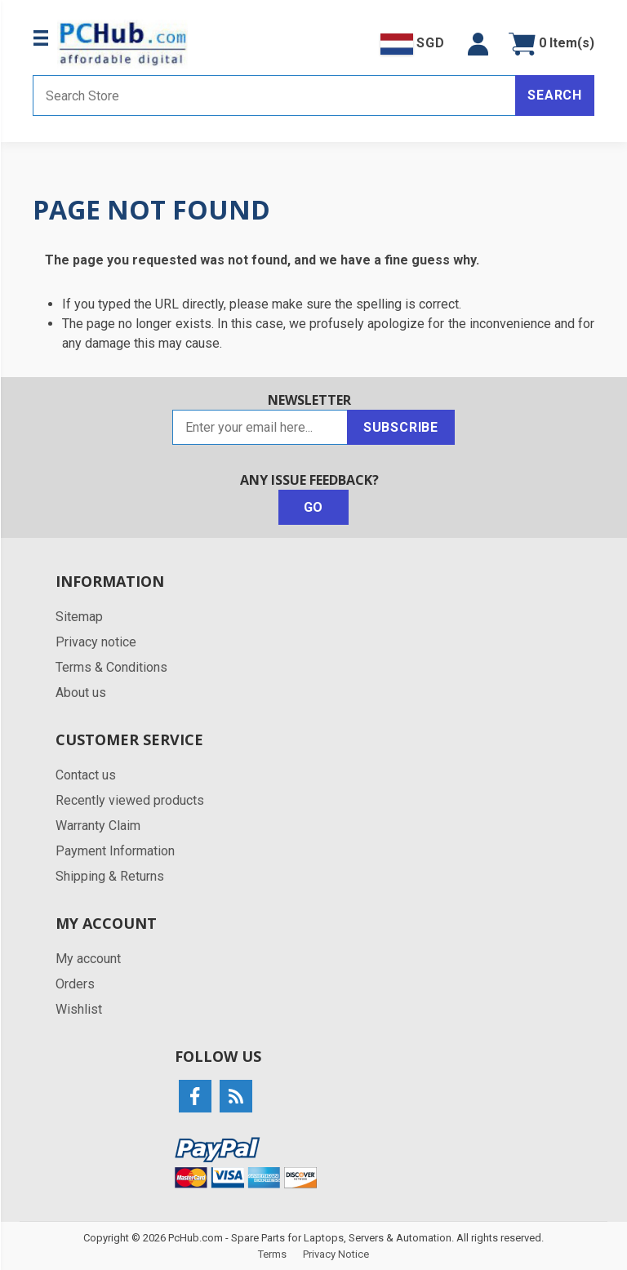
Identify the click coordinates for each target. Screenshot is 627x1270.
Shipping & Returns (110, 876)
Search (554, 95)
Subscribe (400, 427)
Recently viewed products (130, 800)
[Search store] (274, 95)
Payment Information (115, 851)
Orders (75, 984)
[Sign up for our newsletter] (260, 427)
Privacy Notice (336, 1254)
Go (314, 507)
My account (88, 958)
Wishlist (79, 1009)
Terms (272, 1254)
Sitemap (79, 616)
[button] (478, 44)
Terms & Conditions (111, 667)
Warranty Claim (98, 825)
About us (81, 692)
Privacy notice (96, 642)
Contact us (86, 775)
